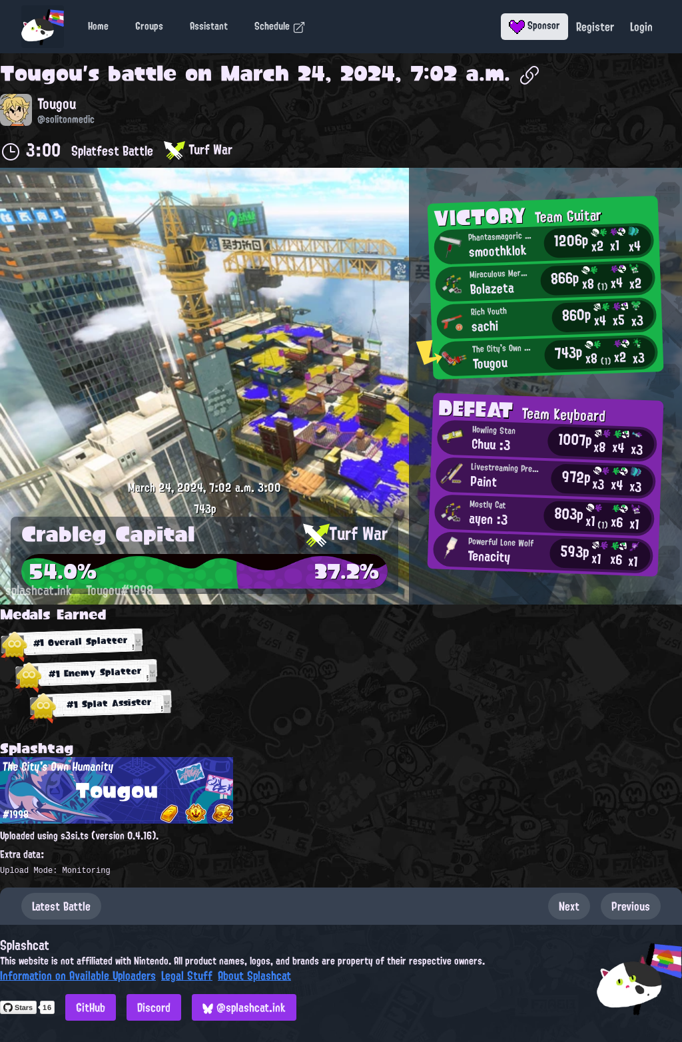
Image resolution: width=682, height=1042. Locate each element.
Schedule (280, 26)
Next (569, 906)
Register (595, 26)
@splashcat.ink (244, 1007)
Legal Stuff (186, 975)
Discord (153, 1007)
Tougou (41, 73)
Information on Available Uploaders (78, 975)
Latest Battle (61, 906)
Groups (149, 26)
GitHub (90, 1007)
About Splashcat (254, 975)
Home (98, 26)
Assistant (209, 26)
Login (641, 26)
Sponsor (534, 25)
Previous (630, 906)
